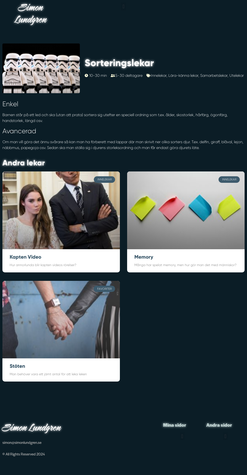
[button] (123, 6)
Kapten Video (25, 257)
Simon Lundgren (31, 14)
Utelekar (236, 75)
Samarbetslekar (213, 75)
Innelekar (158, 75)
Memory (143, 257)
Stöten (17, 366)
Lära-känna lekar (183, 75)
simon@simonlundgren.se (21, 442)
